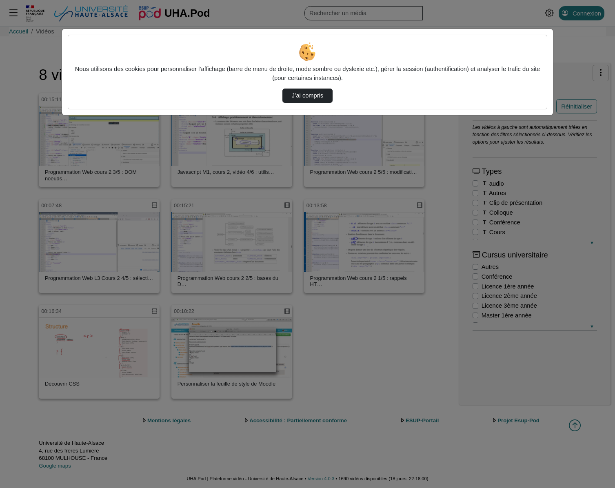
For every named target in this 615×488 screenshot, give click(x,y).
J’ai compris (307, 95)
